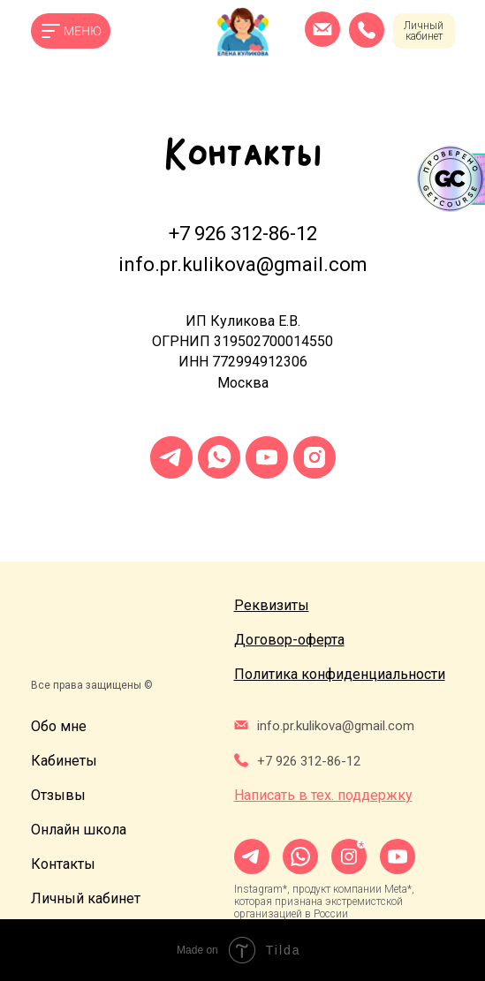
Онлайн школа (78, 829)
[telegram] (171, 457)
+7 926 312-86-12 (243, 234)
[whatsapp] (219, 457)
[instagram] (314, 457)
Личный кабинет (423, 30)
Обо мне (59, 726)
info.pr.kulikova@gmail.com (243, 264)
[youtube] (267, 457)
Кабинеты (64, 760)
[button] (271, 605)
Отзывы (58, 795)
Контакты (63, 864)
